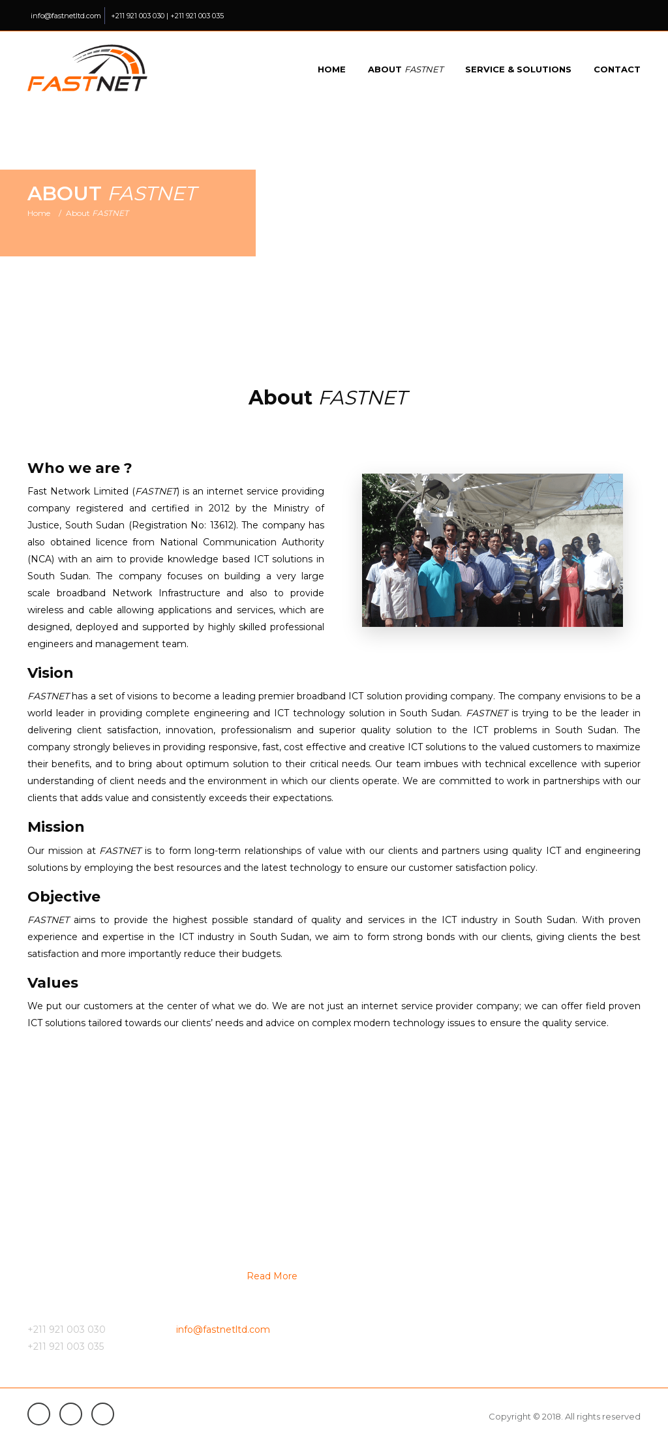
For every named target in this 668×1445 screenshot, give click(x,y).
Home (332, 69)
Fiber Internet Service (390, 1241)
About (405, 69)
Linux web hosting (540, 1288)
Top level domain (538, 1265)
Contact (617, 69)
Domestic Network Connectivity (412, 1288)
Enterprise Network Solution (562, 1241)
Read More (272, 1276)
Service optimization (388, 1335)
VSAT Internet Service (390, 1265)
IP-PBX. (359, 1312)
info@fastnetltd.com (66, 15)
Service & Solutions (518, 69)
